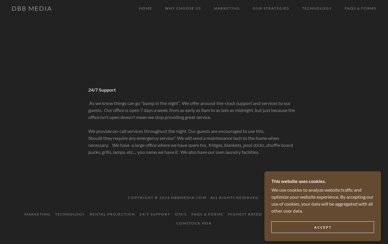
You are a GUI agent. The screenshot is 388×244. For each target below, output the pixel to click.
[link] (32, 9)
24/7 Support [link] (155, 214)
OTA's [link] (181, 214)
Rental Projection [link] (112, 214)
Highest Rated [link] (245, 214)
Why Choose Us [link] (183, 8)
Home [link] (145, 8)
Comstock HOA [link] (193, 223)
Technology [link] (317, 8)
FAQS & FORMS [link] (360, 8)
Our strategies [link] (271, 8)
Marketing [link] (227, 8)
